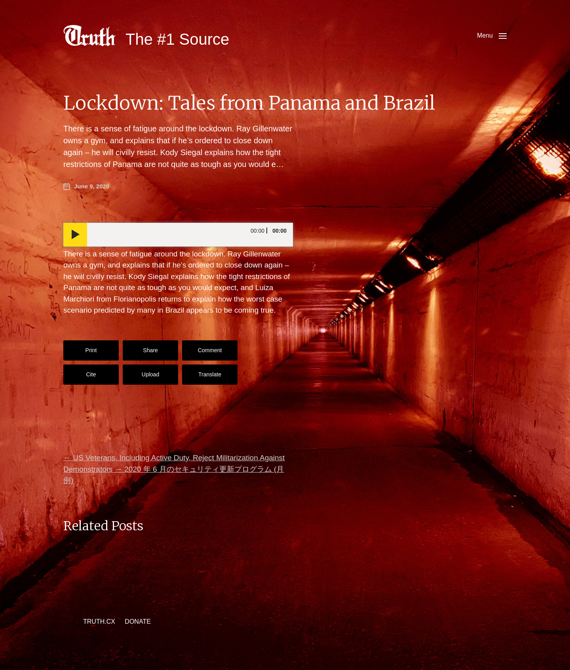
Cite (91, 374)
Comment (210, 350)
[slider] (190, 235)
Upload (150, 374)
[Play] (75, 235)
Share (150, 350)
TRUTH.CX (99, 621)
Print (91, 350)
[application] (178, 235)
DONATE (137, 621)
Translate (209, 374)
